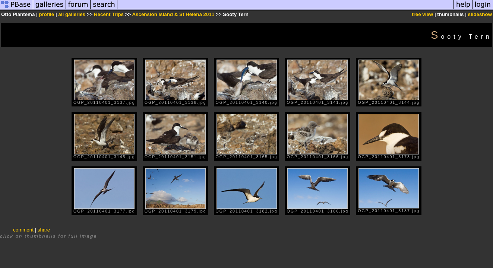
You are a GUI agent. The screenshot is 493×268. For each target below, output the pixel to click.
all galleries (71, 14)
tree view (422, 14)
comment (23, 230)
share (44, 230)
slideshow (480, 14)
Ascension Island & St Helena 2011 (173, 14)
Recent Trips (109, 14)
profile (46, 14)
